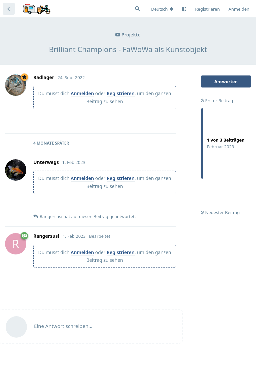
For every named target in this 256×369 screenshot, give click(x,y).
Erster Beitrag (217, 101)
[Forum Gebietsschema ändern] (162, 9)
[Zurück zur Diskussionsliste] (9, 9)
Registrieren (121, 93)
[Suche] (137, 9)
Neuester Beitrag (220, 212)
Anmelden (82, 93)
